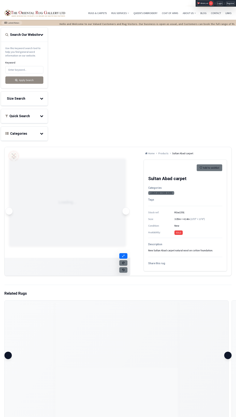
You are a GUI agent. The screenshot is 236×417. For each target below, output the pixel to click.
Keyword (10, 62)
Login (219, 3)
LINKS (228, 13)
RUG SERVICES (120, 13)
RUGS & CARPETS (97, 13)
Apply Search (24, 80)
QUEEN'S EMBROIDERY (145, 13)
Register (230, 3)
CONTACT (216, 13)
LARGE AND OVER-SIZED (161, 193)
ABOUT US (189, 13)
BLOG (203, 13)
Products (163, 153)
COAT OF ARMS (170, 13)
